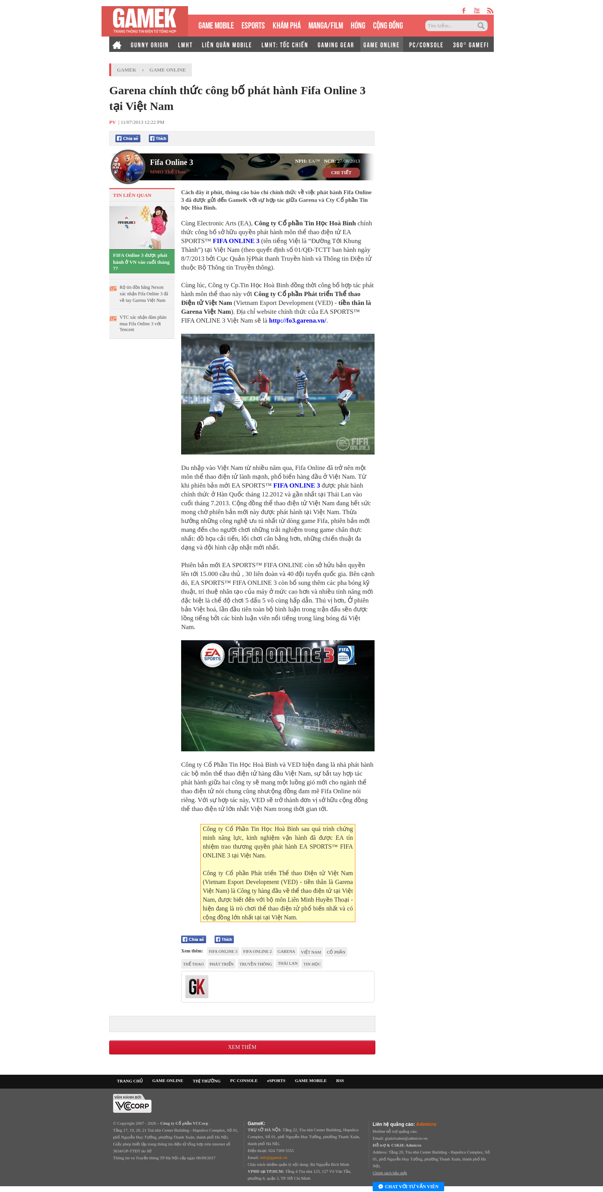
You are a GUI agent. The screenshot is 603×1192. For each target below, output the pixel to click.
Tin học (312, 964)
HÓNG (358, 24)
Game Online (168, 70)
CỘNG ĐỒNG (388, 24)
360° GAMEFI (471, 44)
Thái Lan (288, 963)
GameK (127, 70)
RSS (340, 1080)
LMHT (185, 44)
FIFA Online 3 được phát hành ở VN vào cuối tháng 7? (141, 261)
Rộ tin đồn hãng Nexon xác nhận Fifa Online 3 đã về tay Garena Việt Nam (144, 294)
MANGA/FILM (325, 24)
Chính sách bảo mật (390, 1172)
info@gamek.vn (273, 1157)
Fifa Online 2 (257, 951)
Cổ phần (336, 952)
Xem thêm (242, 1047)
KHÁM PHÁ (287, 24)
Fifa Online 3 (171, 162)
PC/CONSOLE (426, 44)
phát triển (222, 964)
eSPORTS (253, 24)
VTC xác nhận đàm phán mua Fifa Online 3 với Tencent (143, 323)
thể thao (193, 964)
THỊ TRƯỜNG (206, 1081)
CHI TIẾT (341, 172)
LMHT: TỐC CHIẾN (285, 44)
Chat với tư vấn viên (408, 1187)
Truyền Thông (256, 964)
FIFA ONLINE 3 (236, 241)
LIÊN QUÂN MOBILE (227, 44)
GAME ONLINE (381, 44)
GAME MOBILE (216, 24)
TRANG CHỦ (130, 1081)
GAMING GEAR (336, 44)
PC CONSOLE (244, 1080)
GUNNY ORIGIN (150, 44)
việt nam (311, 952)
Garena (286, 951)
